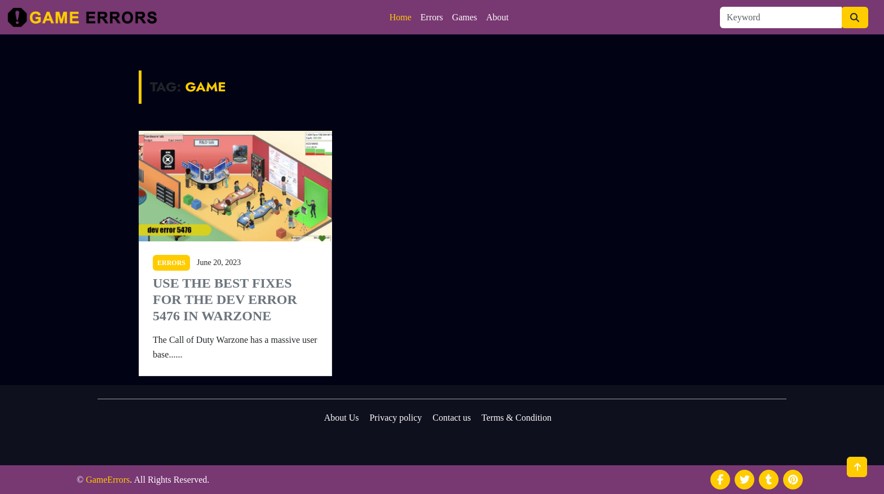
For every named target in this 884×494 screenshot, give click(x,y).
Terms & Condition (516, 417)
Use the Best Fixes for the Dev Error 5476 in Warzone (225, 299)
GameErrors (108, 479)
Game (205, 86)
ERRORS (171, 263)
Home (401, 17)
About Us (341, 417)
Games (464, 17)
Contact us (451, 417)
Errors (432, 17)
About (497, 17)
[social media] (720, 479)
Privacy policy (395, 417)
